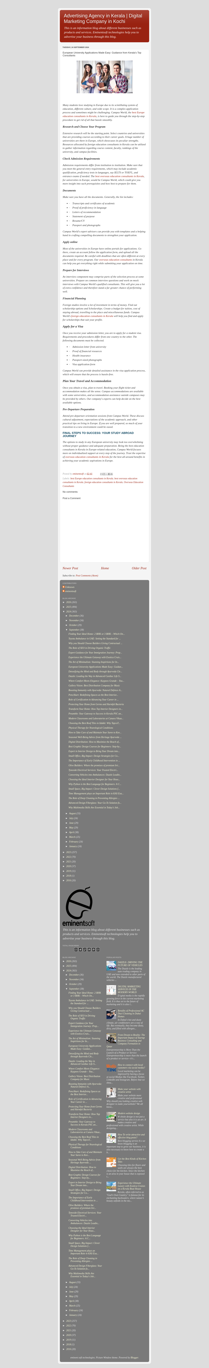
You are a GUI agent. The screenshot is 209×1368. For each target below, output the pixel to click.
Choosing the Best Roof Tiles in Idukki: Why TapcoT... (94, 723)
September (74, 629)
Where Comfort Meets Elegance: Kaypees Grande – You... (96, 681)
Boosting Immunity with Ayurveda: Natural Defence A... (95, 690)
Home (105, 568)
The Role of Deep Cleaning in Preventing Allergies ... (94, 798)
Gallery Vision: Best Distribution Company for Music (94, 685)
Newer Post (70, 568)
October (73, 625)
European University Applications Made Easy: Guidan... (96, 666)
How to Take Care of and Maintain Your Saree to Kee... (95, 732)
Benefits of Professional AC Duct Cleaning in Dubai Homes (131, 1013)
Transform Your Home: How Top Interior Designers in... (96, 709)
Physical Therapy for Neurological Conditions (91, 727)
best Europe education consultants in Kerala (92, 478)
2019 (69, 871)
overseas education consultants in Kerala (87, 456)
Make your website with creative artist (129, 1090)
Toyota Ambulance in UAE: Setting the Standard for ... (95, 638)
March (72, 837)
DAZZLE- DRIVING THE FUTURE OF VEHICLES (130, 964)
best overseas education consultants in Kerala (119, 176)
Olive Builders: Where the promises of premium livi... (94, 765)
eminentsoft (70, 591)
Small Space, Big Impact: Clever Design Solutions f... (94, 788)
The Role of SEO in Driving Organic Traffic (90, 648)
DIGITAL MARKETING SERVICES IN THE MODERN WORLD (129, 989)
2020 (69, 866)
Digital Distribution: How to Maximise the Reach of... (94, 742)
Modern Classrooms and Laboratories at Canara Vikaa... (96, 718)
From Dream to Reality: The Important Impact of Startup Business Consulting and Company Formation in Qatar (125, 1041)
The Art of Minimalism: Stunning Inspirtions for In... (94, 662)
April (72, 832)
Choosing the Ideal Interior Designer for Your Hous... (94, 779)
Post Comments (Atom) (87, 575)
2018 (69, 875)
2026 (69, 602)
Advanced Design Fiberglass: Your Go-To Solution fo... (95, 803)
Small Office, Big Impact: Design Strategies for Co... (94, 756)
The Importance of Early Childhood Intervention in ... (94, 760)
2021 (69, 861)
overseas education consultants (115, 259)
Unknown (69, 587)
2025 (69, 607)
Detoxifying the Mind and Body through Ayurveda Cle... (95, 671)
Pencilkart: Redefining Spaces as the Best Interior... (93, 695)
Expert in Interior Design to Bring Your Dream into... (94, 751)
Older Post (139, 568)
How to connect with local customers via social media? (131, 1066)
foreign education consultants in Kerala (92, 315)
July (71, 818)
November (74, 620)
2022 (69, 857)
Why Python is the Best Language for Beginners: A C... (95, 784)
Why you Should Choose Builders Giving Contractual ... (95, 643)
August (72, 813)
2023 (69, 852)
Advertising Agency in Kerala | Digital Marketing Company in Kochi (103, 18)
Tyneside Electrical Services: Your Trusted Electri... (93, 770)
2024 (69, 611)
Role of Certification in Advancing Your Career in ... (94, 699)
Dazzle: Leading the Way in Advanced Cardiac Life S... (95, 676)
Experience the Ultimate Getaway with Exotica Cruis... (95, 657)
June (71, 823)
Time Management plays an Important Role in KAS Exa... (96, 793)
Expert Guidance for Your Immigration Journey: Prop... (95, 652)
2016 (69, 880)
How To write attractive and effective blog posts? (131, 1136)
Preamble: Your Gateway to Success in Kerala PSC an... (96, 713)
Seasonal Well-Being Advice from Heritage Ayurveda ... (95, 737)
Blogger (134, 1357)
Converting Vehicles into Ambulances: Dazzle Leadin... (95, 774)
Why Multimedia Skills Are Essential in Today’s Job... (94, 807)
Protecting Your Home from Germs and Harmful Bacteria (96, 704)
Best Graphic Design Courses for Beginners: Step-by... (95, 746)
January (73, 846)
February (74, 841)
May (71, 827)
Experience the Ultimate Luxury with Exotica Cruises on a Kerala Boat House (131, 1186)
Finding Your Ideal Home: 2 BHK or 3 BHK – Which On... (97, 634)
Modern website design (129, 1113)
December (74, 615)
